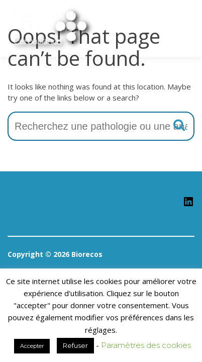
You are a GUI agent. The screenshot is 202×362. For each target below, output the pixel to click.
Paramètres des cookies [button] (146, 345)
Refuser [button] (75, 345)
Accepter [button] (32, 345)
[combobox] (101, 126)
